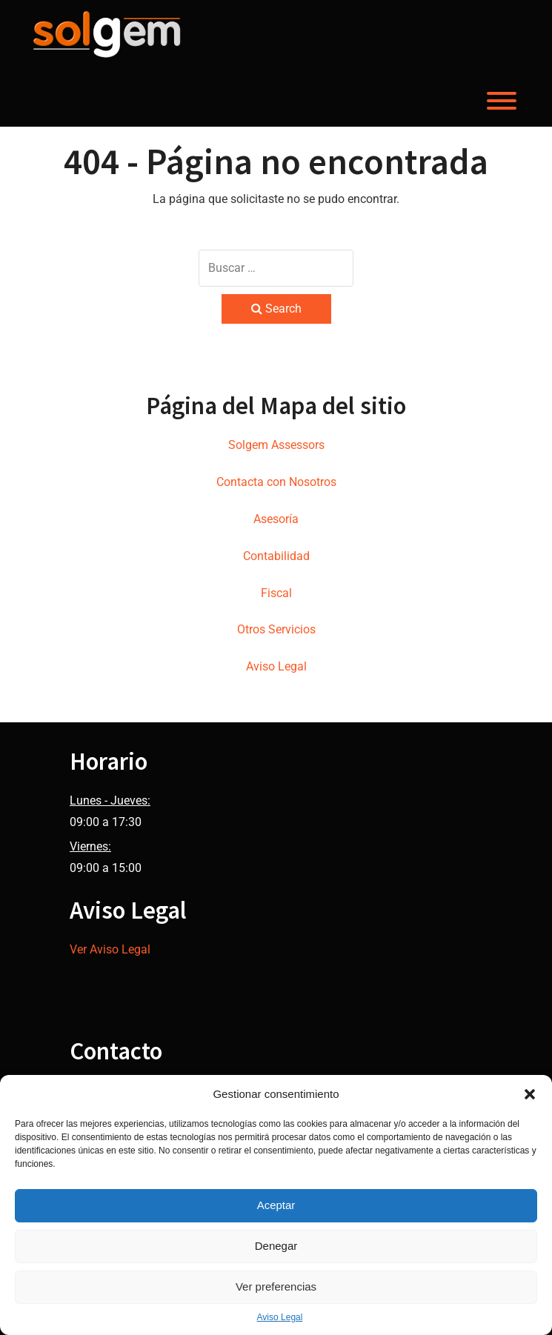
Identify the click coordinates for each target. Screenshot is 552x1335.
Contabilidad (276, 556)
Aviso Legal (280, 1317)
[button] (529, 1094)
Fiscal (276, 593)
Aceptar (276, 1205)
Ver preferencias (276, 1286)
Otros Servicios (276, 629)
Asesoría (276, 519)
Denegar (276, 1245)
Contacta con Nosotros (276, 482)
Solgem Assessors (276, 445)
